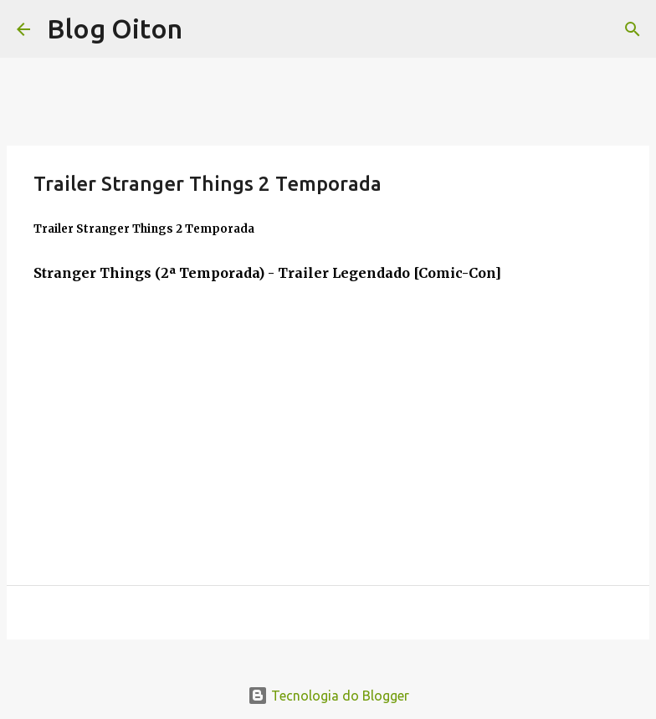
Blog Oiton (114, 28)
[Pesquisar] (633, 29)
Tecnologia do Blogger (328, 695)
